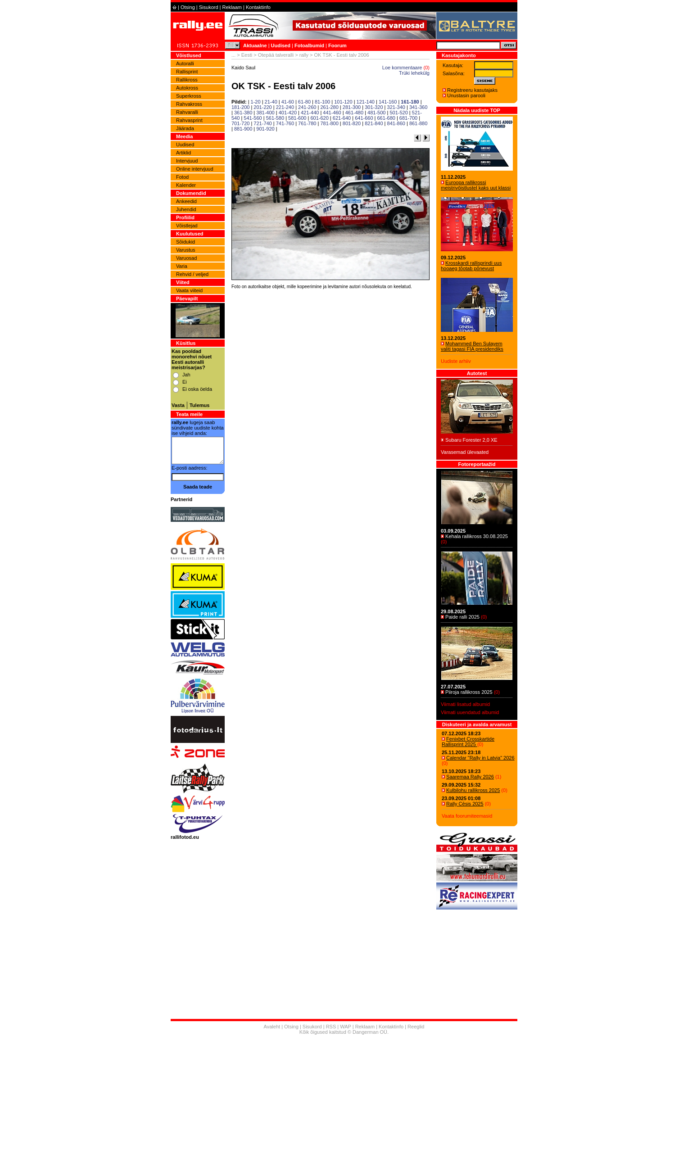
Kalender (186, 185)
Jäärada (185, 128)
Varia (181, 266)
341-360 (418, 107)
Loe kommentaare (402, 67)
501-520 (398, 112)
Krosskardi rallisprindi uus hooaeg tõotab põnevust (471, 265)
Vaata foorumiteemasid (467, 816)
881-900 (243, 128)
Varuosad (186, 258)
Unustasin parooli (466, 95)
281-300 (352, 107)
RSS (331, 1026)
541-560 (253, 118)
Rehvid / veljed (192, 274)
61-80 (304, 101)
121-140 (366, 101)
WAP (345, 1026)
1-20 (256, 101)
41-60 (287, 101)
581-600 (297, 118)
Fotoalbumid (309, 45)
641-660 (364, 118)
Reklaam (232, 7)
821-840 (374, 123)
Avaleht (272, 1026)
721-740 (262, 123)
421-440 (310, 112)
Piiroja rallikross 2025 (469, 692)
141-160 (388, 101)
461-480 (354, 112)
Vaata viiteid (189, 290)
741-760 (285, 123)
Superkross (188, 96)
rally (303, 55)
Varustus (185, 250)
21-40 (271, 101)
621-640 (342, 118)
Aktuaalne (255, 45)
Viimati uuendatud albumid (470, 712)
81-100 (322, 101)
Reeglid (415, 1026)
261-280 (329, 107)
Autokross (187, 88)
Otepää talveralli (276, 55)
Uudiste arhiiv (456, 361)
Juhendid (186, 209)
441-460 (332, 112)
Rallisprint (187, 71)
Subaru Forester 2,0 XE (471, 440)
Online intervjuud (194, 169)
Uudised (280, 45)
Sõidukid (185, 241)
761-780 (307, 123)
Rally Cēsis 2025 (465, 803)
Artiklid (183, 152)
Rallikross (187, 79)
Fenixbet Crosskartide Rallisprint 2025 (468, 741)
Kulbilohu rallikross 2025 (473, 790)
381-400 (265, 112)
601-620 (319, 118)
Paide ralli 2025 (462, 617)
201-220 (262, 107)
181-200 (240, 107)
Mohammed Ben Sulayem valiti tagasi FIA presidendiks (472, 346)
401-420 (288, 112)
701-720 (240, 123)
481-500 (376, 112)
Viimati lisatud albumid (465, 704)
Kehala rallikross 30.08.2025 (476, 536)
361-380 (243, 112)
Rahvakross (189, 104)
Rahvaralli (187, 112)
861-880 (418, 123)
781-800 (329, 123)
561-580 (275, 118)
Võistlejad (187, 225)
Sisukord (208, 7)
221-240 (285, 107)
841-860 (396, 123)
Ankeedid (186, 201)
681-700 (408, 118)
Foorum (337, 45)
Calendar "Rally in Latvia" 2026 (480, 757)
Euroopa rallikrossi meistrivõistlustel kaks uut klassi (476, 185)
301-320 (374, 107)
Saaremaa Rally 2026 (470, 776)
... (233, 55)
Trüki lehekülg (414, 73)
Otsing (188, 7)
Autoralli (185, 63)
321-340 (396, 107)
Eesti (246, 55)
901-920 (265, 128)
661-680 (386, 118)
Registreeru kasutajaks (472, 90)
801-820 (352, 123)
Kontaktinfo (258, 7)
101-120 (343, 101)
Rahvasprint (189, 120)
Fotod (182, 177)
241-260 (307, 107)
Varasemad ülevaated (465, 452)
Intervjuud (187, 160)
